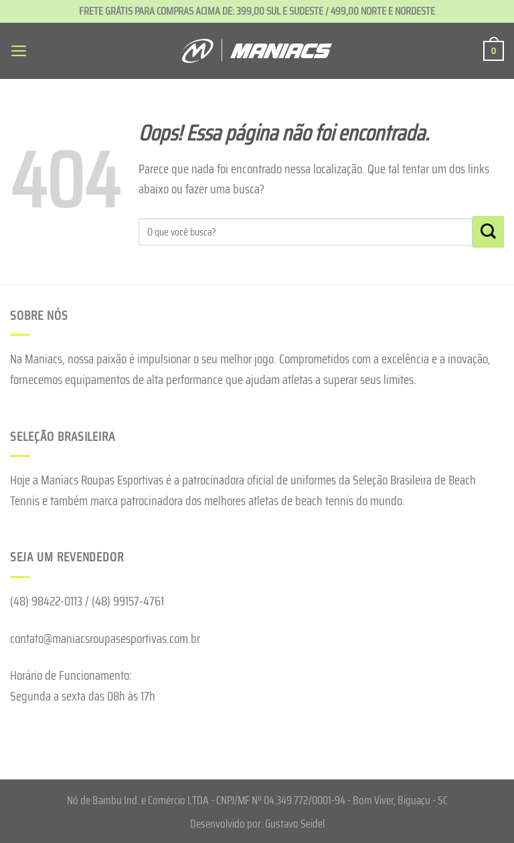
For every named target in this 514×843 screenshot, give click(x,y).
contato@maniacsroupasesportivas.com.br (105, 638)
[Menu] (19, 50)
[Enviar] (488, 232)
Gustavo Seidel (295, 823)
